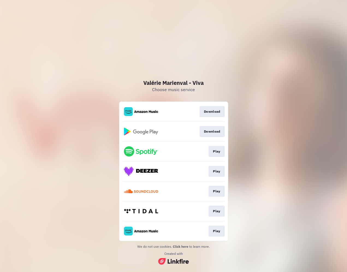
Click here (180, 246)
